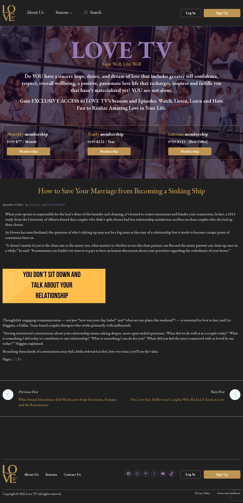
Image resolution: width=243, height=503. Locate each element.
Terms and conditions (228, 493)
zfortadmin (34, 204)
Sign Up (222, 13)
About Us (35, 12)
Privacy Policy (202, 493)
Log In (191, 13)
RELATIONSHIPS (55, 204)
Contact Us (72, 474)
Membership (28, 151)
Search (95, 12)
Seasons (62, 12)
